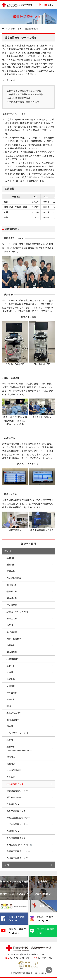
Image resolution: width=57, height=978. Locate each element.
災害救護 (42, 881)
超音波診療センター (16, 783)
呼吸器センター (14, 804)
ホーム (4, 29)
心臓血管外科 (13, 658)
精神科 (10, 726)
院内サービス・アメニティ (14, 894)
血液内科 (11, 557)
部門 (6, 864)
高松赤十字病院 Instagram (45, 918)
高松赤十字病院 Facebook (16, 918)
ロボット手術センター (17, 824)
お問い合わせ (47, 906)
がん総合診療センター (17, 837)
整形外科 (11, 665)
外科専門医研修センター (18, 857)
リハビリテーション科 (17, 732)
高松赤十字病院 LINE (45, 930)
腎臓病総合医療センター (18, 817)
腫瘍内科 (11, 564)
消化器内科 (12, 584)
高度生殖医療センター (17, 810)
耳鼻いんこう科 (14, 712)
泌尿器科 (11, 685)
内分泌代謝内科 (14, 577)
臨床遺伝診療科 (14, 770)
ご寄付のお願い (43, 894)
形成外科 (11, 679)
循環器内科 (12, 591)
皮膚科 (10, 672)
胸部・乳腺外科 (14, 638)
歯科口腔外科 (13, 719)
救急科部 (11, 756)
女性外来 (11, 777)
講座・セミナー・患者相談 (14, 881)
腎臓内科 (11, 571)
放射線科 (20, 748)
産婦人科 (11, 699)
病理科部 (11, 763)
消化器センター (14, 797)
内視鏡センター (14, 831)
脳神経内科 (12, 598)
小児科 (10, 625)
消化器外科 (12, 631)
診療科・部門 (16, 29)
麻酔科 (10, 739)
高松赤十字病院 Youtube (17, 930)
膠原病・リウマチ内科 (17, 611)
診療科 (7, 550)
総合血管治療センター (17, 790)
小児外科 (11, 645)
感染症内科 (12, 618)
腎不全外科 (12, 692)
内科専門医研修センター (18, 851)
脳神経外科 (12, 652)
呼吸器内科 (12, 604)
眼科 (9, 706)
